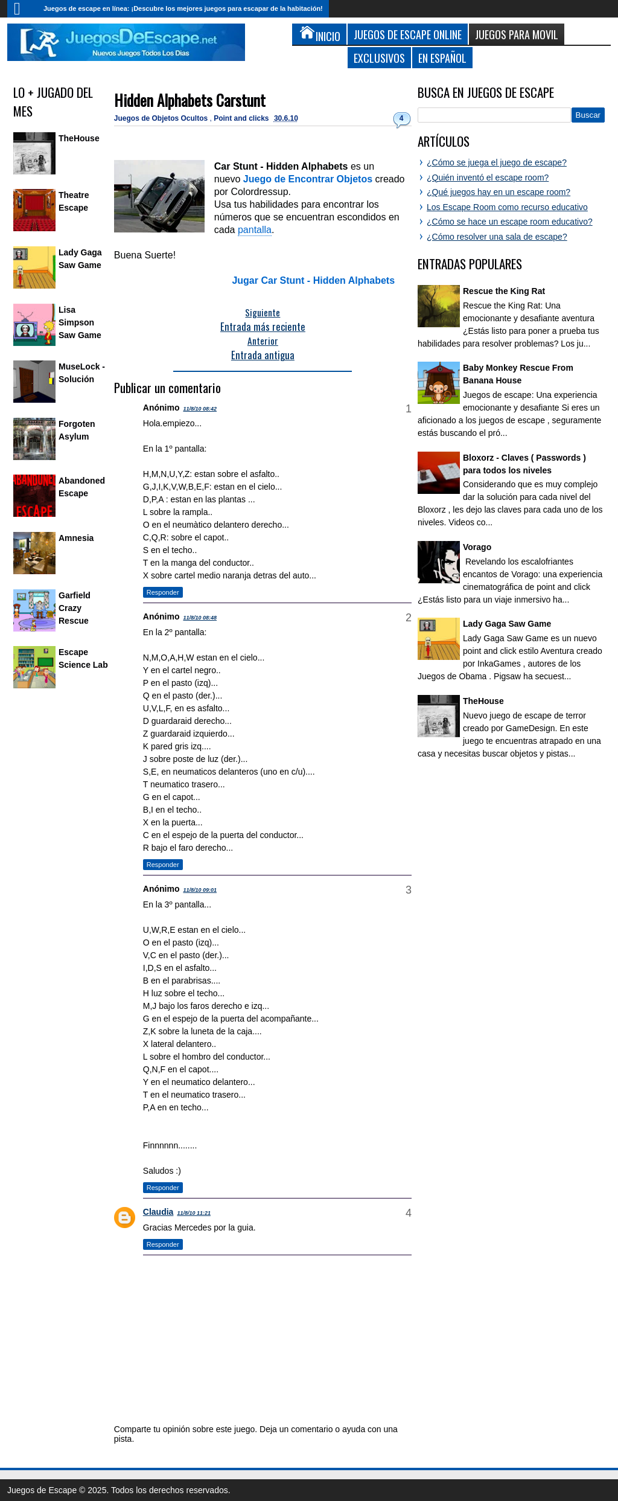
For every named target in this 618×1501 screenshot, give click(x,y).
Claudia (158, 1212)
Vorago (477, 547)
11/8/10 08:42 (200, 409)
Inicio (22, 9)
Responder (163, 592)
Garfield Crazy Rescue (75, 608)
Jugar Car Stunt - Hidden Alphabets (313, 280)
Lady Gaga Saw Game (507, 624)
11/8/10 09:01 (200, 890)
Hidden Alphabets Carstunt (190, 100)
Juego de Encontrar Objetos (307, 179)
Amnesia (76, 538)
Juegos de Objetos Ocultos (162, 118)
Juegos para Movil (516, 34)
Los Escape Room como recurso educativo (507, 207)
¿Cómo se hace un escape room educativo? (510, 221)
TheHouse (79, 138)
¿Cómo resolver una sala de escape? (497, 237)
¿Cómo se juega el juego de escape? (497, 162)
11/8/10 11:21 (194, 1213)
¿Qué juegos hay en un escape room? (498, 192)
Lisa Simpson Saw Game (80, 322)
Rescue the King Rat (504, 291)
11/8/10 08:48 (200, 618)
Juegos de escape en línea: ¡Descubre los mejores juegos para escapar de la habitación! (183, 8)
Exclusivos (379, 58)
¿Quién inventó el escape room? (488, 177)
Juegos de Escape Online (408, 34)
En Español (442, 58)
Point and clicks (242, 118)
